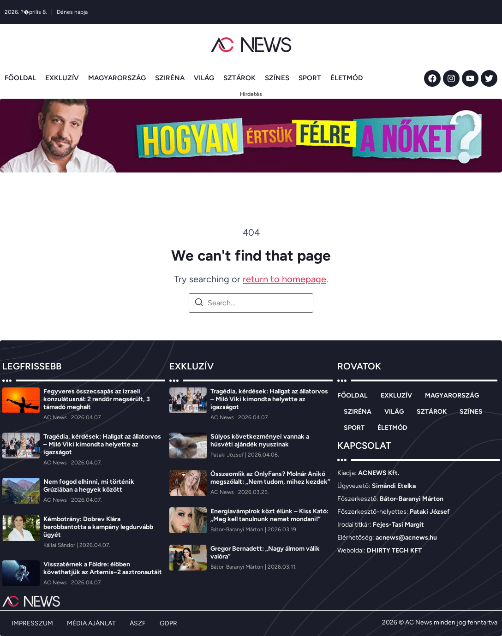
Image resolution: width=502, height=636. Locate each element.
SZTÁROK (239, 78)
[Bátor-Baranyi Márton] (237, 529)
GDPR (168, 623)
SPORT (310, 78)
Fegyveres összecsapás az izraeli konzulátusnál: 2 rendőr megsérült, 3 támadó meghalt (96, 399)
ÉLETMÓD (346, 78)
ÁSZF (138, 623)
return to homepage (284, 279)
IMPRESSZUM (32, 623)
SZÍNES (277, 78)
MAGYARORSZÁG (117, 78)
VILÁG (204, 78)
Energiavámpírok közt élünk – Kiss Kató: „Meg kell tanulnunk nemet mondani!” (269, 515)
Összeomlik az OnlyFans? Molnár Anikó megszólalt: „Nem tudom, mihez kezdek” (270, 478)
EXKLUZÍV (62, 78)
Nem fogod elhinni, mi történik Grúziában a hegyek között (88, 485)
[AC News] (55, 417)
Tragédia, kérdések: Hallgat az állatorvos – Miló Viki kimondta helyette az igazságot (102, 444)
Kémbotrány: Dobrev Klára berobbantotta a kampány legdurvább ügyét (98, 527)
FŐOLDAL (20, 78)
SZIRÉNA (170, 78)
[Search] (199, 304)
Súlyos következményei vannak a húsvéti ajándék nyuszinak (259, 440)
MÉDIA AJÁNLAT (91, 623)
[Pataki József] (227, 455)
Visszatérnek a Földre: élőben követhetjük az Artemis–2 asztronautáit (102, 568)
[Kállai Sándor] (60, 545)
